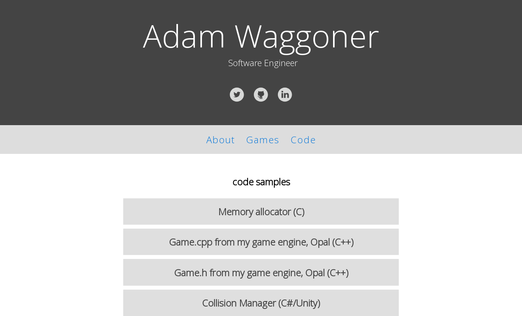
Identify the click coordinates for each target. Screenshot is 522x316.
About (220, 139)
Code (303, 139)
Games (268, 139)
